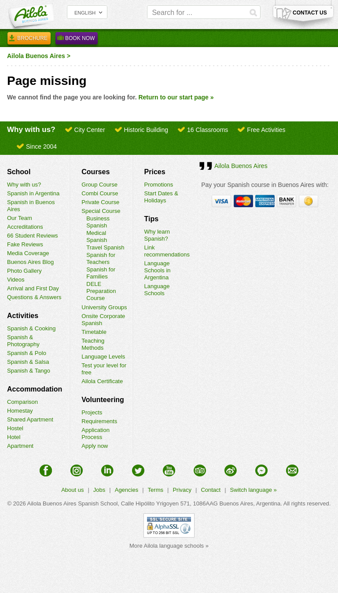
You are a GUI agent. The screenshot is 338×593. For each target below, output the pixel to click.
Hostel (15, 428)
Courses (95, 172)
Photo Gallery (24, 270)
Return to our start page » (175, 97)
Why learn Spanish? (157, 235)
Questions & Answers (34, 297)
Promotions (158, 184)
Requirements (99, 421)
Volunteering (102, 399)
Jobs (99, 490)
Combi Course (99, 193)
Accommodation (34, 389)
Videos (16, 279)
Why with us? (24, 184)
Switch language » (253, 490)
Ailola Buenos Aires (36, 55)
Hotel (13, 437)
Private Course (100, 202)
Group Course (99, 184)
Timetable (94, 332)
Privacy (182, 490)
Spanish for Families (100, 273)
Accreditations (25, 226)
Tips (151, 219)
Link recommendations (167, 251)
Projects (91, 412)
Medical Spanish (96, 236)
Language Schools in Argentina (157, 270)
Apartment (20, 446)
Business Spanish (98, 222)
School (18, 172)
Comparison (22, 402)
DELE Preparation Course (101, 291)
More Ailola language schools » (169, 545)
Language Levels (103, 356)
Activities (22, 315)
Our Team (19, 218)
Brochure (29, 39)
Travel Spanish (105, 247)
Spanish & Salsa (28, 362)
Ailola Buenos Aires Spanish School (72, 503)
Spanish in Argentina (33, 193)
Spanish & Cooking (31, 328)
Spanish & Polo (26, 353)
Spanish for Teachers (100, 258)
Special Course (100, 211)
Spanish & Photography (23, 341)
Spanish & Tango (28, 370)
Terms (155, 490)
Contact (210, 490)
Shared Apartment (30, 419)
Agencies (126, 490)
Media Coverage (28, 253)
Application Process (95, 433)
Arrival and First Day (33, 288)
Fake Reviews (25, 244)
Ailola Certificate (102, 381)
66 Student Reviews (32, 235)
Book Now (76, 39)
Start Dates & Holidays (161, 197)
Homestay (20, 410)
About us (72, 490)
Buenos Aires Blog (30, 262)
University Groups (104, 307)
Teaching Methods (92, 344)
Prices (154, 172)
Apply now (94, 446)
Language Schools (157, 289)
